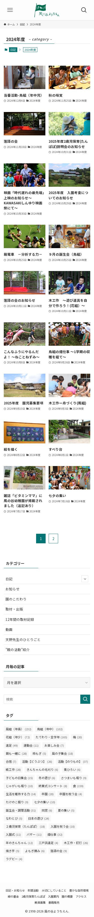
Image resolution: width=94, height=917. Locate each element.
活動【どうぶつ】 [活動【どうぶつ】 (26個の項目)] (37, 761)
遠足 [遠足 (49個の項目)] (12, 745)
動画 (9, 629)
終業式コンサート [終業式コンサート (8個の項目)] (53, 786)
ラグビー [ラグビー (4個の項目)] (14, 859)
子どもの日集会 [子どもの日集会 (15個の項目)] (19, 778)
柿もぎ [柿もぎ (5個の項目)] (39, 753)
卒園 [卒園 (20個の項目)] (48, 794)
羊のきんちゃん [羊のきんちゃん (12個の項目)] (19, 842)
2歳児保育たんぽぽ (33, 896)
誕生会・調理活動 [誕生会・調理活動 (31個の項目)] (21, 810)
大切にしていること (54, 890)
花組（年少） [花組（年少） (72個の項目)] (18, 737)
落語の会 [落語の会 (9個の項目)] (58, 851)
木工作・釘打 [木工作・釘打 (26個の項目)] (76, 842)
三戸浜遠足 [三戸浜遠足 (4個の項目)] (48, 842)
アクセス (81, 896)
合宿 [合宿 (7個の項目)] (11, 761)
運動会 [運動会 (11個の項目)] (31, 745)
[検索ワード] (47, 699)
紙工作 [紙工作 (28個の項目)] (13, 769)
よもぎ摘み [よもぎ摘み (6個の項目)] (35, 851)
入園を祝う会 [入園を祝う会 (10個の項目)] (63, 826)
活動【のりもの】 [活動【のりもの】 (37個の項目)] (73, 761)
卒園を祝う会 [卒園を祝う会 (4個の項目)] (70, 794)
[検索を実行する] (85, 699)
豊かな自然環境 (78, 890)
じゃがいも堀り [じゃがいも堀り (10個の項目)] (19, 786)
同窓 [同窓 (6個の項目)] (47, 810)
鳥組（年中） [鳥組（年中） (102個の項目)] (50, 729)
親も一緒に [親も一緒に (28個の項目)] (16, 753)
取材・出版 (14, 609)
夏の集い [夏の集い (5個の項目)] (66, 810)
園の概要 (67, 896)
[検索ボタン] (84, 10)
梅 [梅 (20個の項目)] (77, 737)
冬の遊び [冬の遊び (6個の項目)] (47, 778)
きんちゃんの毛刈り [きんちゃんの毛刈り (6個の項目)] (42, 769)
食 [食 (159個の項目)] (78, 786)
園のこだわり (16, 598)
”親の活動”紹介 (18, 649)
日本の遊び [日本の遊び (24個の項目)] (38, 818)
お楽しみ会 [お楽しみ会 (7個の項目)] (54, 745)
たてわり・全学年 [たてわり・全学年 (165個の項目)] (51, 737)
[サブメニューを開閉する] (84, 579)
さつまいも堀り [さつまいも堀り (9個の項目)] (73, 778)
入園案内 (53, 896)
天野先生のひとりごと (23, 639)
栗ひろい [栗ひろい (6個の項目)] (72, 769)
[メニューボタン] (10, 10)
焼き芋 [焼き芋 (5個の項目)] (12, 851)
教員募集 (40, 902)
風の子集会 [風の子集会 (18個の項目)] (62, 753)
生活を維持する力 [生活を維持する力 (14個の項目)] (21, 794)
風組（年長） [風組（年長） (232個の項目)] (18, 729)
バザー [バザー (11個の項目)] (34, 834)
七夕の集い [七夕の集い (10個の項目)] (44, 802)
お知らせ (13, 588)
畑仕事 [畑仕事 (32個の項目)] (54, 834)
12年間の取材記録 (20, 619)
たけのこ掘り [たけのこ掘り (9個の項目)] (17, 802)
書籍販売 (53, 902)
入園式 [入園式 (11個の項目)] (13, 834)
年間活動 (33, 890)
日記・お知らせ (15, 890)
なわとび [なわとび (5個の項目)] (14, 818)
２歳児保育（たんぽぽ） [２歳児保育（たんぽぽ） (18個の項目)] (25, 826)
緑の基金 (13, 896)
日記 (13, 50)
